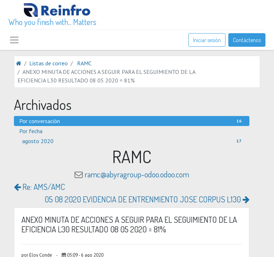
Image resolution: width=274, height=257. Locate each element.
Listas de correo (48, 63)
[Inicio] (18, 63)
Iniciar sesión (207, 40)
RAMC (84, 63)
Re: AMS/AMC (39, 187)
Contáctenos (247, 40)
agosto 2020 (133, 141)
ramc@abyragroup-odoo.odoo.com (137, 174)
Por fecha (30, 131)
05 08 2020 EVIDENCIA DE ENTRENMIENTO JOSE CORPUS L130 (147, 199)
